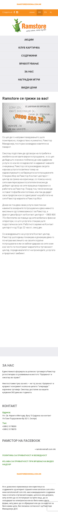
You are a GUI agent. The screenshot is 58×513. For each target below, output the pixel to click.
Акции (29, 39)
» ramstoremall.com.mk (45, 449)
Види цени (29, 87)
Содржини (29, 55)
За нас (29, 71)
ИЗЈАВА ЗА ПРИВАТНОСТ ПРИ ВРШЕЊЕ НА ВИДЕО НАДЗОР (28, 463)
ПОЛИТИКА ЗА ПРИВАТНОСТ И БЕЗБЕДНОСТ (24, 455)
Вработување (29, 63)
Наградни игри (29, 79)
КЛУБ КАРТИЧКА (29, 47)
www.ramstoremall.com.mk (14, 492)
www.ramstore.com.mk (43, 489)
